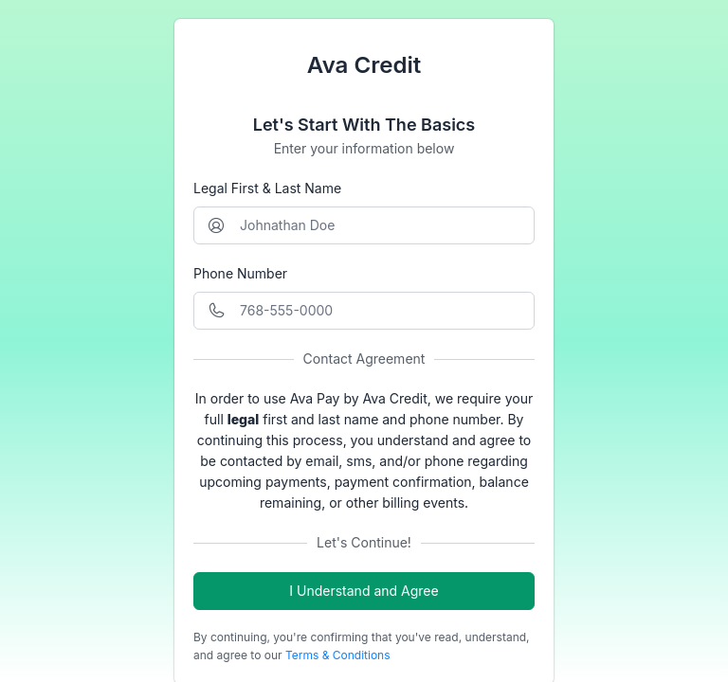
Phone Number (240, 273)
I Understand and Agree (363, 591)
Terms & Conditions (338, 655)
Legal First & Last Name (267, 188)
